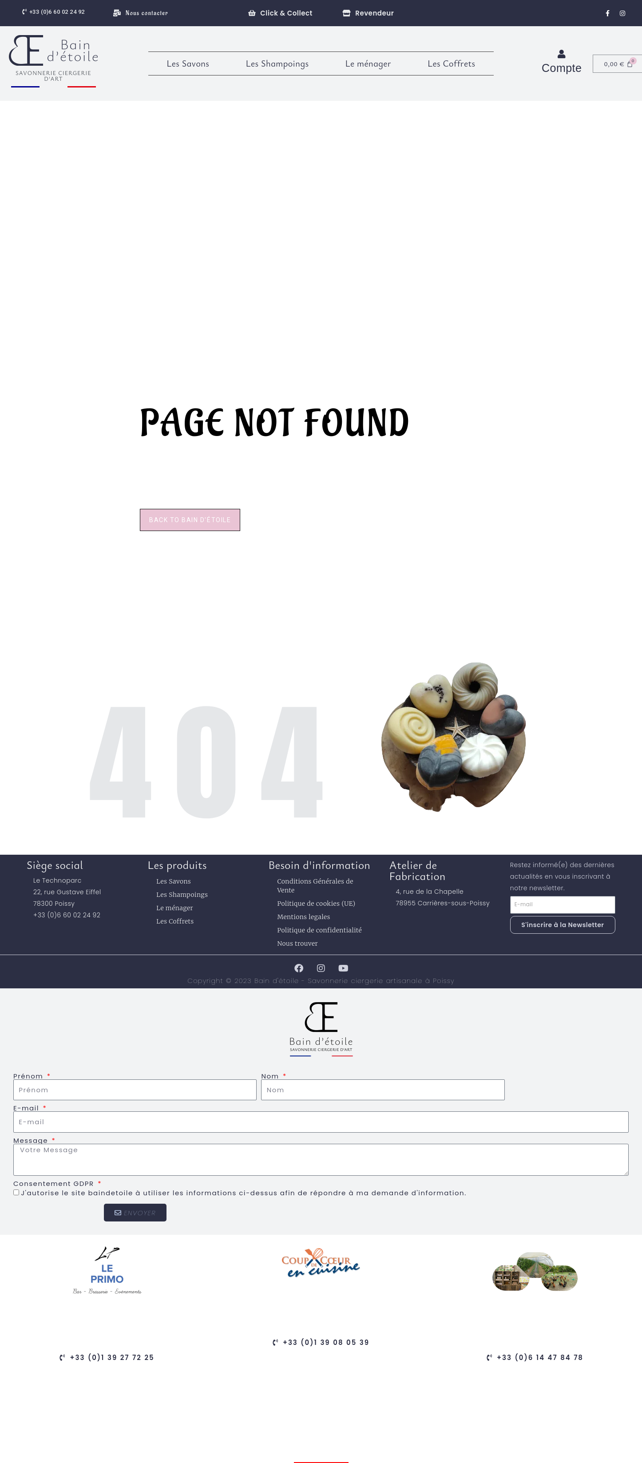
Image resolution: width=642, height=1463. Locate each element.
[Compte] (561, 54)
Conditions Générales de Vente (315, 885)
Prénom (29, 1076)
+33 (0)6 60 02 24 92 (66, 915)
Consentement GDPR (54, 1183)
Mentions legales (303, 917)
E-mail (27, 1108)
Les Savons (187, 63)
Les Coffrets (452, 63)
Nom (271, 1076)
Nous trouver (297, 944)
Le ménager (368, 63)
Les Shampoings (277, 63)
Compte (562, 68)
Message (31, 1140)
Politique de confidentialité (319, 930)
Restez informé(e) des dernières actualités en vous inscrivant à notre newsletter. (562, 876)
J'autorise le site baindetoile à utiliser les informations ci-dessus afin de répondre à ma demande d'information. (244, 1192)
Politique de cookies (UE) (316, 904)
